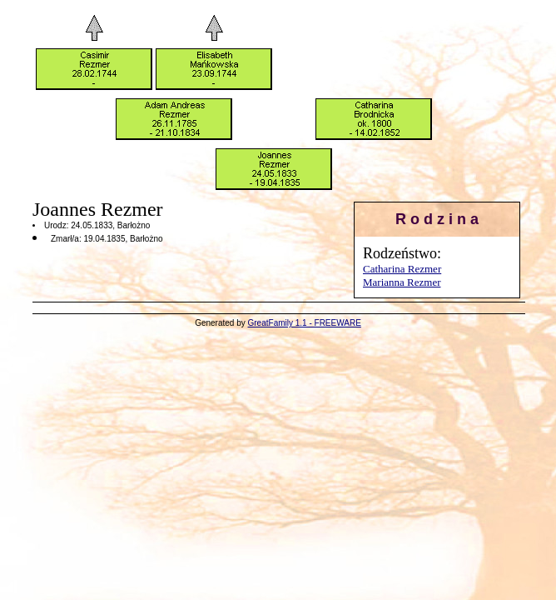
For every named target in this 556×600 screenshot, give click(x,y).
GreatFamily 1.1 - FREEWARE (304, 323)
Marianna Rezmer (401, 282)
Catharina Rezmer (402, 268)
